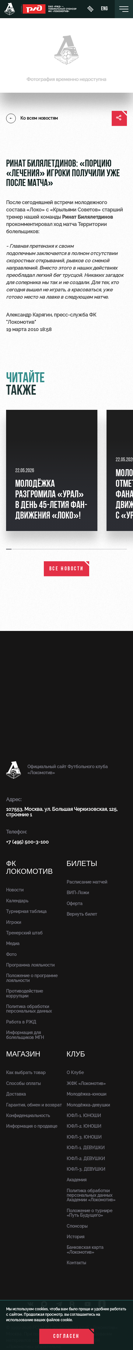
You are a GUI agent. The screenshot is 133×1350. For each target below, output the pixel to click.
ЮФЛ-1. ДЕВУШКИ (86, 1147)
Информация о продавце (31, 1126)
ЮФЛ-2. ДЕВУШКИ (86, 1158)
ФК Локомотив (29, 867)
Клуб (76, 1054)
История (75, 1236)
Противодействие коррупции (24, 993)
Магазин (23, 1054)
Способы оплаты (23, 1083)
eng (104, 9)
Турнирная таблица (26, 911)
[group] (51, 470)
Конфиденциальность (28, 1115)
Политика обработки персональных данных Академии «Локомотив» (91, 1195)
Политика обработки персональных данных (29, 1008)
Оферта (74, 903)
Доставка (16, 1094)
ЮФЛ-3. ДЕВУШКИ (86, 1169)
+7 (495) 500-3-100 (27, 842)
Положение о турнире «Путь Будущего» (89, 1213)
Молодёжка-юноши (86, 1094)
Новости (14, 889)
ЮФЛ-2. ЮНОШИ (84, 1126)
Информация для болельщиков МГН (25, 1035)
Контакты (76, 1262)
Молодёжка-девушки (88, 1105)
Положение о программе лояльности (32, 978)
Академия (76, 1179)
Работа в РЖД (21, 1022)
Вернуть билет (82, 914)
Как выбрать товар (26, 1072)
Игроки (13, 922)
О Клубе (75, 1072)
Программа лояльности (30, 965)
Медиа (12, 943)
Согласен (66, 1336)
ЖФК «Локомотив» (86, 1083)
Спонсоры (77, 1226)
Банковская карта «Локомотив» (85, 1249)
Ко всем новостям (32, 118)
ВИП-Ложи (78, 892)
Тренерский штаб (24, 932)
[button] (9, 549)
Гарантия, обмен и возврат (34, 1105)
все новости (66, 569)
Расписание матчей (87, 882)
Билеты (82, 863)
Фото (11, 954)
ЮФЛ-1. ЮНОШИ (84, 1115)
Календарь (17, 900)
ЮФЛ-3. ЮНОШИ (84, 1137)
